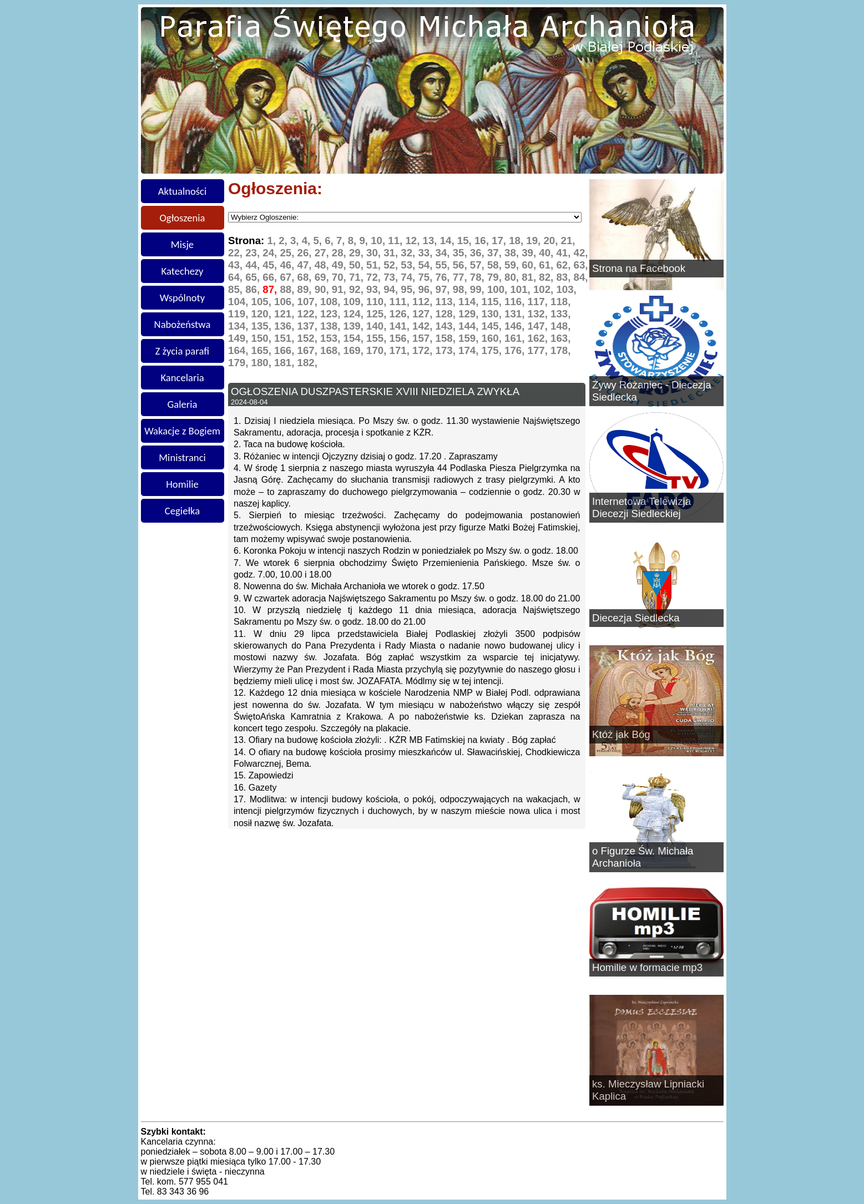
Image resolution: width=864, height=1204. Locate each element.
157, (424, 338)
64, (236, 277)
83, (564, 277)
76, (444, 277)
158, (447, 338)
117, (539, 301)
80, (513, 277)
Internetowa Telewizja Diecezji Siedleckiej (641, 507)
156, (401, 338)
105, (263, 301)
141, (401, 326)
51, (374, 265)
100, (499, 289)
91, (340, 289)
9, (365, 240)
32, (409, 253)
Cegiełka (182, 510)
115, (493, 301)
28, (340, 253)
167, (309, 350)
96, (426, 289)
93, (374, 289)
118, (560, 301)
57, (478, 265)
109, (355, 301)
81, (530, 277)
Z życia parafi (182, 351)
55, (444, 265)
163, (560, 338)
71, (357, 277)
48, (323, 265)
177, (539, 350)
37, (495, 253)
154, (355, 338)
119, (239, 314)
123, (331, 314)
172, (424, 350)
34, (444, 253)
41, (564, 253)
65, (253, 277)
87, (271, 289)
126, (401, 314)
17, (500, 240)
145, (493, 326)
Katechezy (182, 271)
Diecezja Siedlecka (636, 618)
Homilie (182, 484)
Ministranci (182, 457)
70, (340, 277)
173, (447, 350)
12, (413, 240)
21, (568, 240)
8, (354, 240)
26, (306, 253)
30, (374, 253)
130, (493, 314)
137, (309, 326)
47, (306, 265)
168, (331, 350)
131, (516, 314)
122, (309, 314)
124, (355, 314)
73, (392, 277)
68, (306, 277)
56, (461, 265)
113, (447, 301)
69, (323, 277)
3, (296, 240)
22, (236, 253)
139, (355, 326)
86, (253, 289)
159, (470, 338)
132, (539, 314)
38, (513, 253)
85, (236, 289)
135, (263, 326)
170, (378, 350)
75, (426, 277)
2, (284, 240)
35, (461, 253)
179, (239, 362)
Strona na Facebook (638, 268)
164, (239, 350)
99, (478, 289)
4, (308, 240)
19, (534, 240)
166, (285, 350)
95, (409, 289)
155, (378, 338)
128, (447, 314)
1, (273, 240)
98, (461, 289)
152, (309, 338)
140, (378, 326)
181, (285, 362)
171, (401, 350)
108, (331, 301)
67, (288, 277)
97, (444, 289)
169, (355, 350)
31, (392, 253)
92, (357, 289)
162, (539, 338)
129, (470, 314)
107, (309, 301)
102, (545, 289)
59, (513, 265)
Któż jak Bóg (621, 734)
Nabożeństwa (182, 324)
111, (401, 301)
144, (470, 326)
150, (263, 338)
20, (551, 240)
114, (470, 301)
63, (581, 265)
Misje (182, 244)
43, (236, 265)
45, (271, 265)
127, (424, 314)
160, (493, 338)
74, (409, 277)
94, (392, 289)
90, (323, 289)
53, (409, 265)
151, (285, 338)
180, (263, 362)
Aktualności (182, 191)
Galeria (183, 404)
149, (239, 338)
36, (478, 253)
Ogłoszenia (182, 217)
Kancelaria (182, 377)
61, (547, 265)
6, (330, 240)
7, (342, 240)
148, (560, 326)
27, (323, 253)
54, (426, 265)
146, (516, 326)
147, (539, 326)
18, (517, 240)
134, (239, 326)
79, (495, 277)
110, (378, 301)
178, (560, 350)
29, (357, 253)
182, (307, 362)
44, (253, 265)
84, (581, 277)
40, (547, 253)
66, (271, 277)
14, (448, 240)
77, (461, 277)
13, (431, 240)
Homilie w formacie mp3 (647, 967)
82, (547, 277)
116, (516, 301)
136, (285, 326)
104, (239, 301)
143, (447, 326)
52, (392, 265)
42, (581, 253)
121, (285, 314)
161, (516, 338)
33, (426, 253)
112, (424, 301)
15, (465, 240)
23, (253, 253)
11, (396, 240)
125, (378, 314)
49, (340, 265)
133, (560, 314)
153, (331, 338)
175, (493, 350)
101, (521, 289)
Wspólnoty (182, 297)
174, (470, 350)
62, (564, 265)
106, (285, 301)
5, (319, 240)
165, (263, 350)
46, (288, 265)
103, (566, 289)
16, (483, 240)
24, (271, 253)
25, (288, 253)
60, (530, 265)
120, (263, 314)
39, (530, 253)
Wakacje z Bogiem (182, 430)
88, (288, 289)
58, (495, 265)
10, (379, 240)
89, (306, 289)
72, (374, 277)
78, (478, 277)
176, (516, 350)
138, (331, 326)
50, (357, 265)
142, (424, 326)
